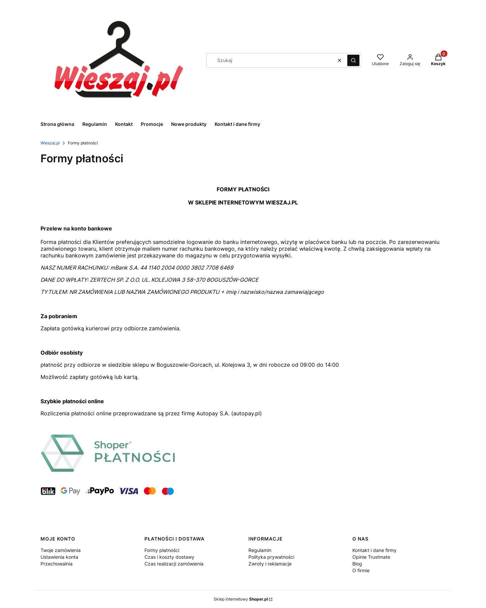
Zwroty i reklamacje (270, 563)
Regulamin (259, 550)
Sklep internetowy (241, 599)
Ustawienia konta (59, 557)
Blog (357, 563)
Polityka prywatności (271, 557)
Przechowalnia (56, 563)
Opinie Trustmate (371, 557)
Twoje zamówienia (60, 550)
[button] (353, 60)
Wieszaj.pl (50, 142)
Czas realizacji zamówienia (174, 563)
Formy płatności (161, 550)
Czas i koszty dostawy (169, 557)
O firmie (361, 570)
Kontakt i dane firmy (374, 550)
